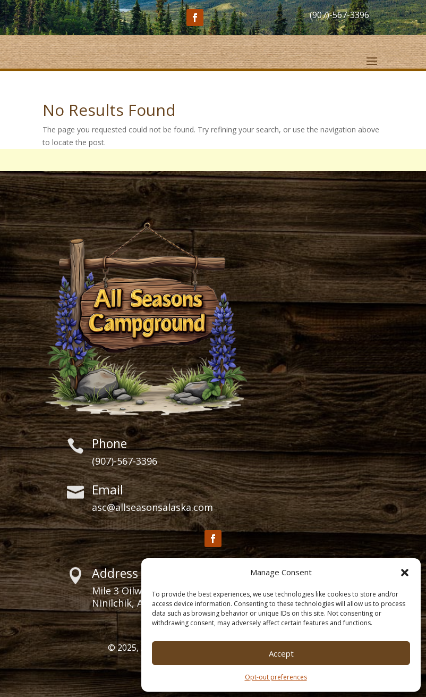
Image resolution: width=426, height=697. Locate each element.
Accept (281, 653)
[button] (404, 572)
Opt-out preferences (276, 677)
